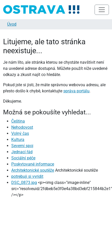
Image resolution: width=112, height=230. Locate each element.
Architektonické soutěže (32, 170)
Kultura (17, 139)
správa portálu (76, 91)
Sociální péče (23, 158)
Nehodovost (22, 127)
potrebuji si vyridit (27, 176)
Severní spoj (22, 145)
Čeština (18, 121)
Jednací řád (22, 151)
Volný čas (20, 133)
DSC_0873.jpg (24, 182)
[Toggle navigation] (102, 10)
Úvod (11, 24)
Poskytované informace (32, 164)
